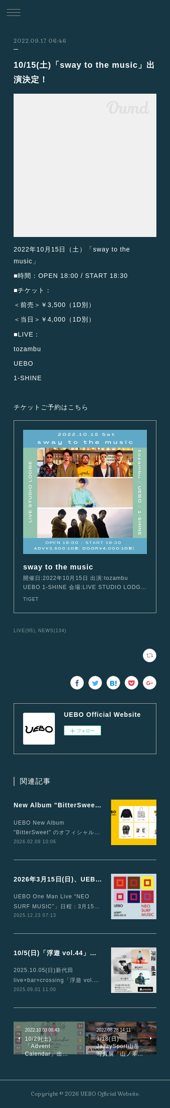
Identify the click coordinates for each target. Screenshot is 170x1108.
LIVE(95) (24, 630)
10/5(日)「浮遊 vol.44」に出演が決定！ (75, 953)
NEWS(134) (52, 630)
